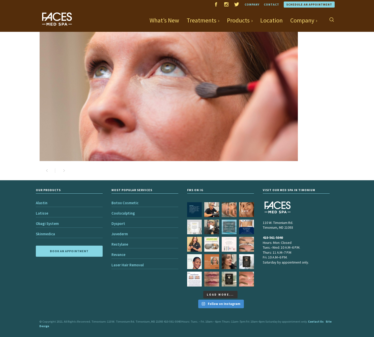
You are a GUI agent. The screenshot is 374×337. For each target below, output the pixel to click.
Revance (118, 254)
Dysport (118, 223)
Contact (271, 4)
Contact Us (316, 321)
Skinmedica (45, 233)
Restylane (119, 244)
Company (252, 4)
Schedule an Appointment (309, 4)
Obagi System (47, 223)
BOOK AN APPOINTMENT (69, 251)
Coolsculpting (123, 213)
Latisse (42, 213)
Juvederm (119, 233)
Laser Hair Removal (127, 265)
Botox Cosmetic (124, 202)
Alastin (41, 202)
